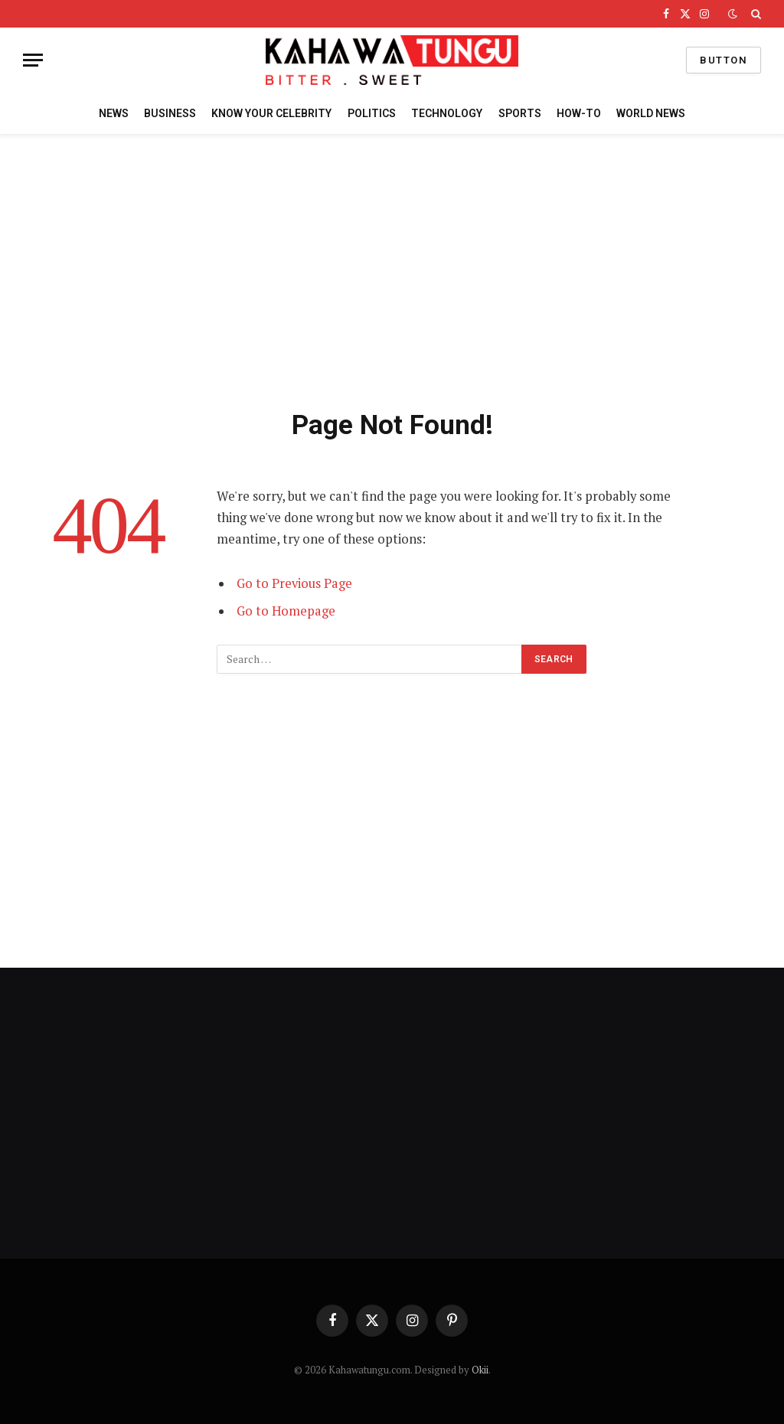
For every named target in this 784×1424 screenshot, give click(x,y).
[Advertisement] (392, 269)
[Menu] (33, 60)
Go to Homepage (286, 611)
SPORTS (519, 113)
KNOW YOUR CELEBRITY (271, 113)
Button (723, 60)
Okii (480, 1370)
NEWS (114, 113)
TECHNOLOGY (446, 113)
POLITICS (372, 113)
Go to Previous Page (294, 583)
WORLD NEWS (650, 113)
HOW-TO (579, 113)
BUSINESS (170, 113)
